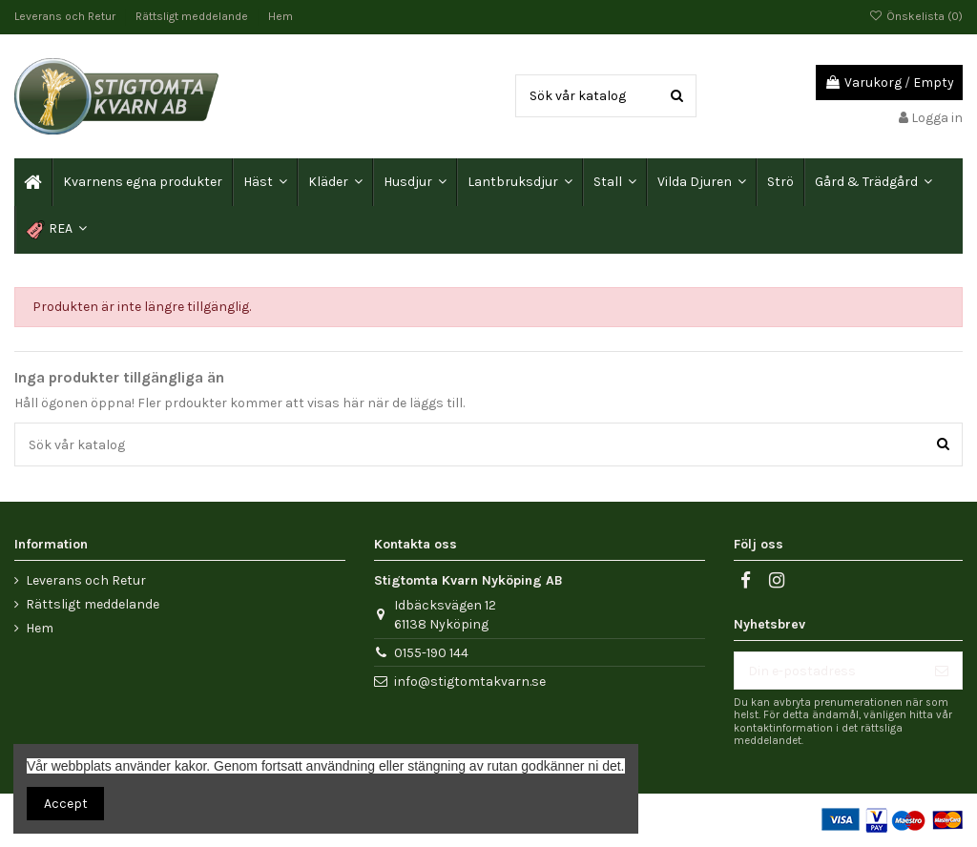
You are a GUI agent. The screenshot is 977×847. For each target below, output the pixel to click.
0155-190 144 (431, 653)
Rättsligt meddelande (193, 16)
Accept (66, 803)
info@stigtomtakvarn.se (470, 681)
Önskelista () (916, 16)
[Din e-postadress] (828, 670)
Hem (280, 16)
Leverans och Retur (66, 16)
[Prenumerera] (942, 670)
